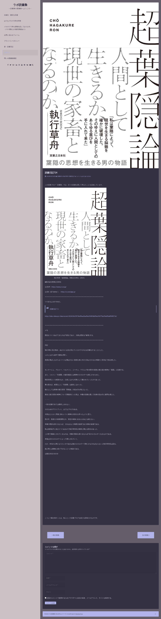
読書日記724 (51, 172)
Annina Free (79, 614)
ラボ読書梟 (20, 4)
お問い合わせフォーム (12, 35)
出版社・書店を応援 (11, 15)
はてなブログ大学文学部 (12, 21)
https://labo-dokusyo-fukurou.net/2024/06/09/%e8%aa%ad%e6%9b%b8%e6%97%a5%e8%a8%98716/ (81, 316)
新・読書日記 (8, 47)
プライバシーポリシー (12, 41)
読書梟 (59, 176)
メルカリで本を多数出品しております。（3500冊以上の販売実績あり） (18, 28)
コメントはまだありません (83, 176)
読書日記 (7, 52)
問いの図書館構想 (10, 58)
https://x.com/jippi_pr (68, 292)
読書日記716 (54, 309)
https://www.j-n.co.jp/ (59, 287)
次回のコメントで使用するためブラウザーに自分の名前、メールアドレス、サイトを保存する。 (80, 598)
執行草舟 (65, 176)
